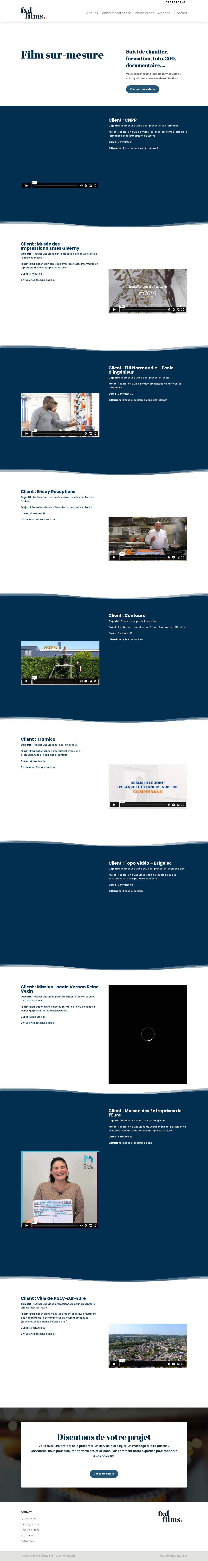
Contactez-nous (104, 1473)
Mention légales (66, 1555)
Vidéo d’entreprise (116, 13)
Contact (180, 13)
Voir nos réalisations (142, 89)
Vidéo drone (145, 13)
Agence (164, 13)
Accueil (92, 13)
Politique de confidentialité (37, 1555)
